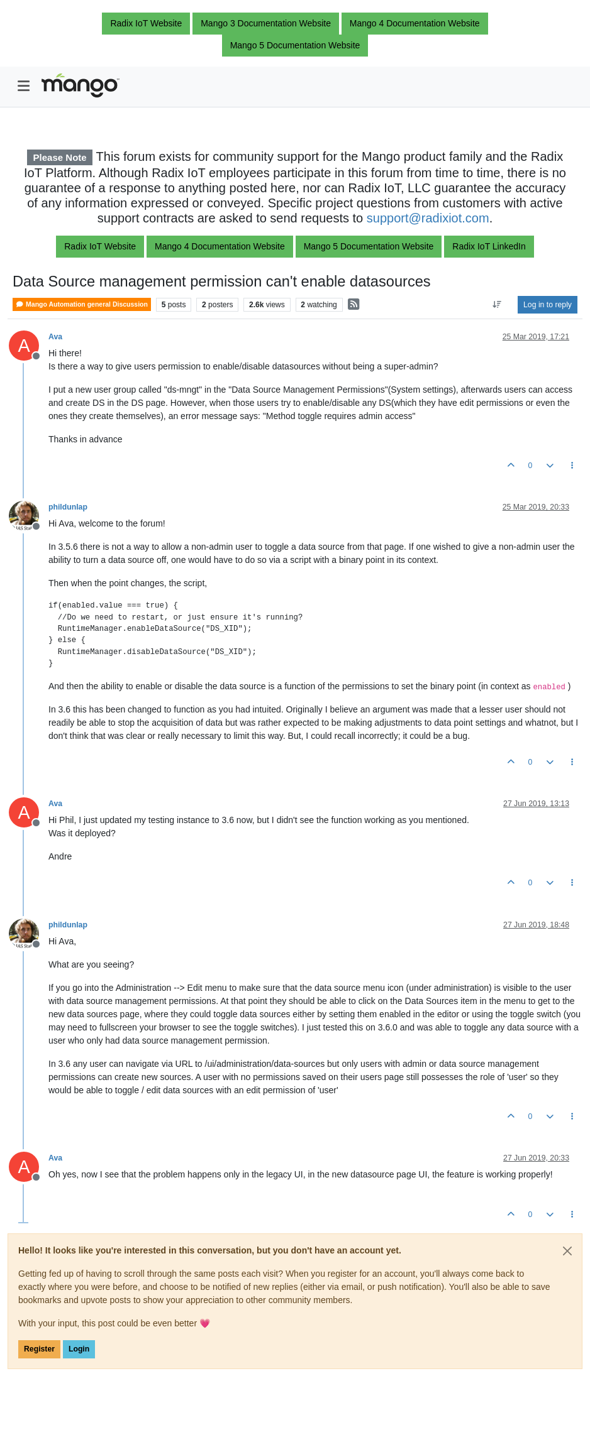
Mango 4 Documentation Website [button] (415, 23)
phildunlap (67, 507)
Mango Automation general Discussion (82, 304)
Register (39, 1349)
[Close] (567, 1251)
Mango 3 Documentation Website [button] (266, 23)
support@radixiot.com (428, 218)
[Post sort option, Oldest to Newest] (497, 305)
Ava (55, 336)
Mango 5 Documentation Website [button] (295, 45)
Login (79, 1349)
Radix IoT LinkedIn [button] (488, 246)
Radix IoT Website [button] (146, 23)
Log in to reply (547, 304)
